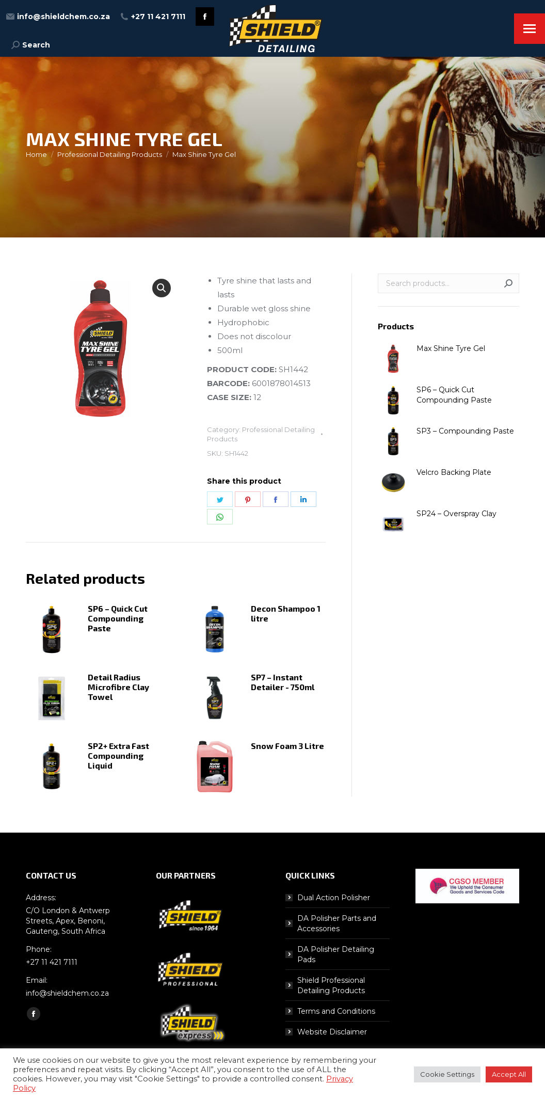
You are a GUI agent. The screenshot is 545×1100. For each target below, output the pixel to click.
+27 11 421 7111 (152, 16)
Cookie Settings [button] (447, 1074)
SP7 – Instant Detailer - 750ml (282, 682)
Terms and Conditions (336, 1011)
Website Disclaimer (332, 1032)
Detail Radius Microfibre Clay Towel (118, 687)
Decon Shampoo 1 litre (285, 613)
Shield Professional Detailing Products (331, 985)
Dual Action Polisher (333, 897)
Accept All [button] (509, 1074)
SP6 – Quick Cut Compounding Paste (118, 618)
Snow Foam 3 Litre (287, 746)
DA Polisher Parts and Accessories (336, 923)
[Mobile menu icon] (529, 28)
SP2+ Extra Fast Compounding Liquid (118, 755)
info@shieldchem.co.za (58, 16)
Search (508, 283)
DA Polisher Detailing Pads (335, 954)
